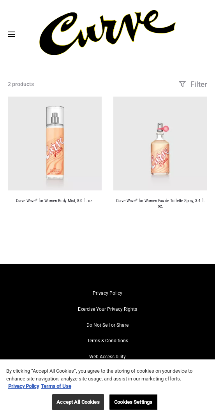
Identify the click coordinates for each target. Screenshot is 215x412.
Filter (192, 84)
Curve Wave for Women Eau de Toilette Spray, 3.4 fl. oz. (160, 203)
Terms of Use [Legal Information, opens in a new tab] (56, 388)
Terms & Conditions (107, 340)
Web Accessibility (107, 356)
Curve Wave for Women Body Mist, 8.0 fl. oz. (54, 200)
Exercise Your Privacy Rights (107, 309)
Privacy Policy (107, 293)
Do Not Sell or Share (107, 325)
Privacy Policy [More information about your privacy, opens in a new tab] (23, 388)
